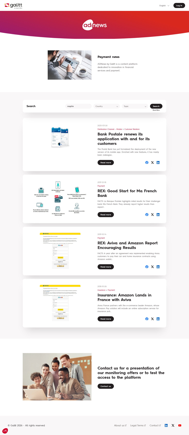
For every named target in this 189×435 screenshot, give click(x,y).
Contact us (106, 386)
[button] (5, 431)
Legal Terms (138, 425)
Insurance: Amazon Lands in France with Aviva (124, 297)
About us (120, 425)
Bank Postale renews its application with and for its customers (124, 138)
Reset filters (156, 110)
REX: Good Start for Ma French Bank (127, 193)
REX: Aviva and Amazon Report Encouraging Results (128, 245)
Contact (155, 425)
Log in (179, 5)
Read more (106, 162)
